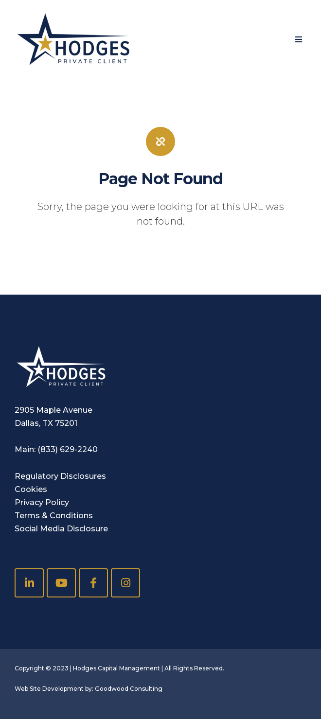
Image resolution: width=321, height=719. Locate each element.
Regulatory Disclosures (60, 476)
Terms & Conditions (54, 515)
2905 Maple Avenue (53, 410)
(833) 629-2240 (67, 449)
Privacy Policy (42, 502)
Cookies (31, 489)
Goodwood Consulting (128, 688)
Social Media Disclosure (61, 528)
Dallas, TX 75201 (46, 423)
